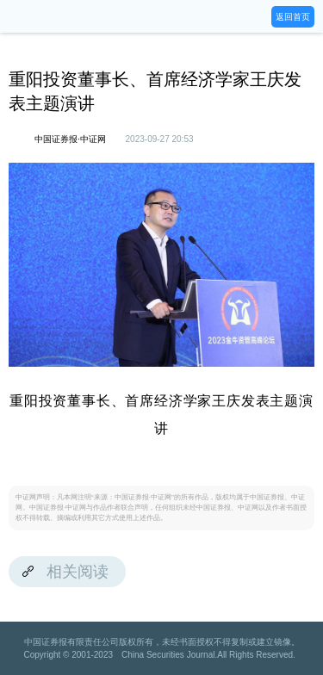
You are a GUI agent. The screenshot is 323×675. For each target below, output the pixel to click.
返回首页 (293, 17)
